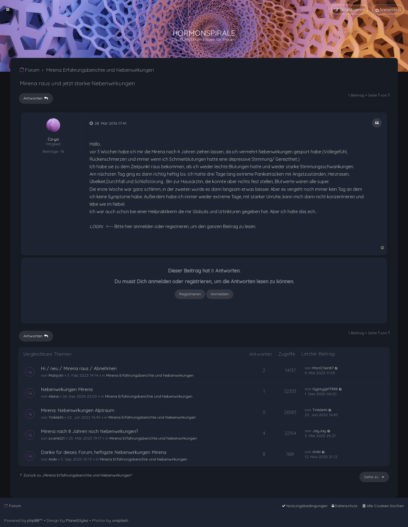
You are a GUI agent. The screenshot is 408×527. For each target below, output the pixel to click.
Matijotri (56, 375)
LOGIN (96, 226)
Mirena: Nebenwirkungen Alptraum (77, 410)
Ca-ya (53, 139)
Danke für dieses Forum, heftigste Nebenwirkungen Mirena (103, 452)
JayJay (319, 430)
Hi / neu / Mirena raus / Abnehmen (79, 368)
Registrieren (190, 293)
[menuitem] (388, 9)
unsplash (120, 520)
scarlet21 (57, 438)
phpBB (33, 520)
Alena (54, 396)
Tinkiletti (56, 417)
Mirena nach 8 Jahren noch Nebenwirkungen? (89, 431)
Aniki (53, 459)
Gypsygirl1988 (325, 388)
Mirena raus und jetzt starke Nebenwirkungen (77, 83)
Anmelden (220, 293)
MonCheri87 (323, 367)
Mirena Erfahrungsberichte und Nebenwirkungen (150, 375)
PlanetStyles (77, 520)
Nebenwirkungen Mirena (67, 389)
